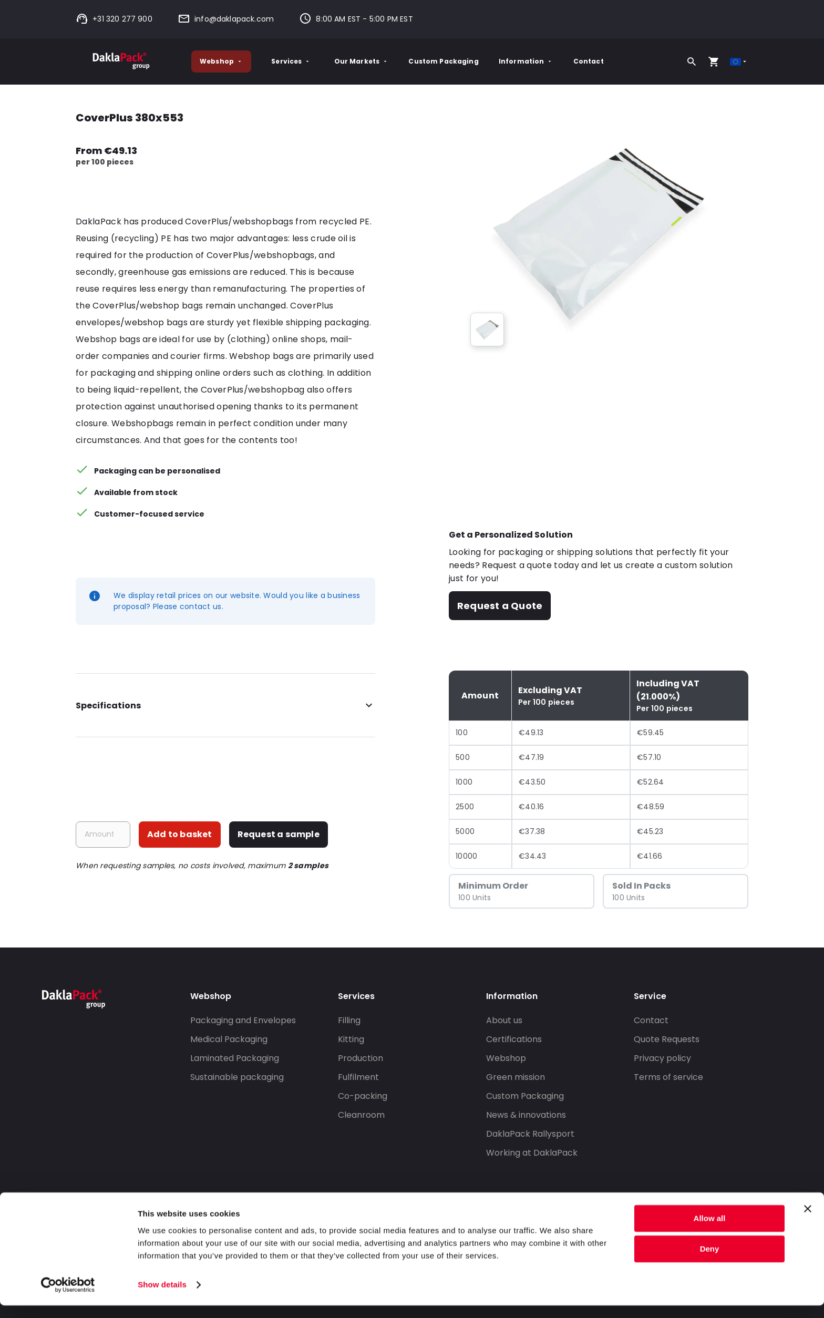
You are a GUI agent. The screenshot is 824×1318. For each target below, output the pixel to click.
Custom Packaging (443, 61)
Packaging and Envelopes (243, 1020)
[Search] (691, 61)
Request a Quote (499, 605)
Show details (162, 1297)
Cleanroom (361, 1115)
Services (291, 61)
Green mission (515, 1077)
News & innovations (526, 1115)
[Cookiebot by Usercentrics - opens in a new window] (68, 1297)
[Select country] (739, 62)
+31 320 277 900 (114, 19)
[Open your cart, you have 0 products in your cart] (713, 61)
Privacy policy (662, 1058)
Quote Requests (666, 1039)
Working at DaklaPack (532, 1153)
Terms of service (668, 1077)
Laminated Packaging (234, 1058)
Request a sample (279, 834)
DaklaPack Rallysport (530, 1134)
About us (504, 1020)
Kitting (351, 1039)
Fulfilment (358, 1077)
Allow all (710, 1231)
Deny (709, 1261)
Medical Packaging (228, 1039)
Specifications (225, 705)
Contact (588, 61)
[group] (487, 329)
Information (526, 61)
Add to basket (179, 834)
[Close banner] (807, 1221)
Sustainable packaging (237, 1077)
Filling (349, 1020)
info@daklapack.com (226, 19)
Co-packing (362, 1096)
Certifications (514, 1039)
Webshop (221, 61)
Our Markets (361, 61)
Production (360, 1058)
